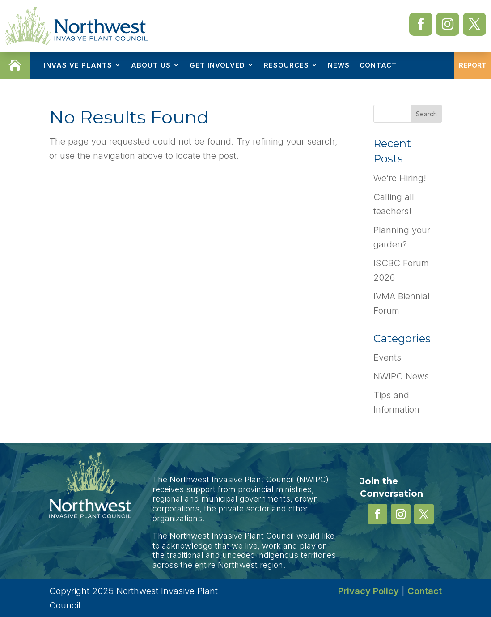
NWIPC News (401, 376)
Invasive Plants (78, 65)
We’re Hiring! (399, 178)
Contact (378, 65)
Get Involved (217, 65)
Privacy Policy (368, 591)
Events (387, 357)
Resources (286, 65)
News (339, 65)
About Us (151, 65)
